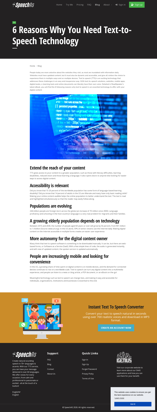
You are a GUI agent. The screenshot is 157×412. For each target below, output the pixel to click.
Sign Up (85, 364)
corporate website (132, 367)
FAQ (89, 4)
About (108, 4)
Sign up (137, 4)
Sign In (85, 359)
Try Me (69, 4)
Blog (40, 66)
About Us (51, 373)
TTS (14, 22)
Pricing (80, 4)
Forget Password (89, 369)
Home (59, 4)
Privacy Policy (88, 373)
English (16, 392)
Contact (50, 369)
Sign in (120, 4)
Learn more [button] (119, 398)
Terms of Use (88, 378)
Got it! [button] (132, 404)
